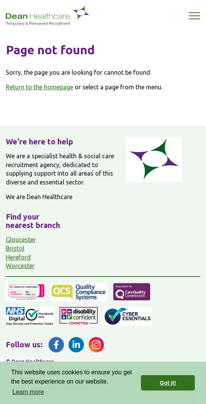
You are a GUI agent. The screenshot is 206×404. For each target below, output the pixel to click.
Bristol (15, 248)
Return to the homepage (39, 87)
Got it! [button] (168, 383)
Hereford (18, 257)
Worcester (20, 265)
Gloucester (21, 239)
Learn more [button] (28, 392)
